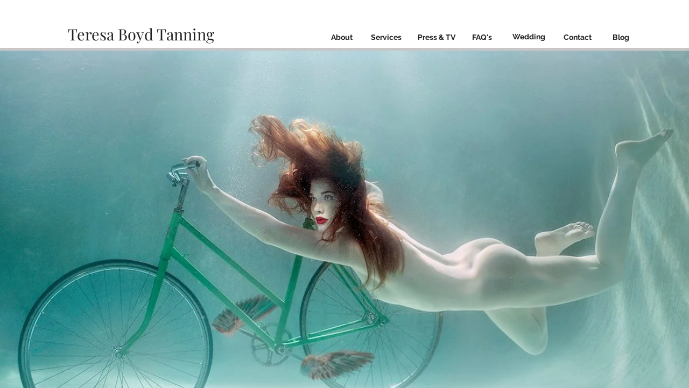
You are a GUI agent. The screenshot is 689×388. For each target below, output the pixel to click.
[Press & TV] (436, 37)
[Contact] (577, 37)
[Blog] (621, 37)
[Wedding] (529, 36)
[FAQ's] (482, 37)
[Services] (386, 37)
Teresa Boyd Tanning (143, 34)
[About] (341, 37)
